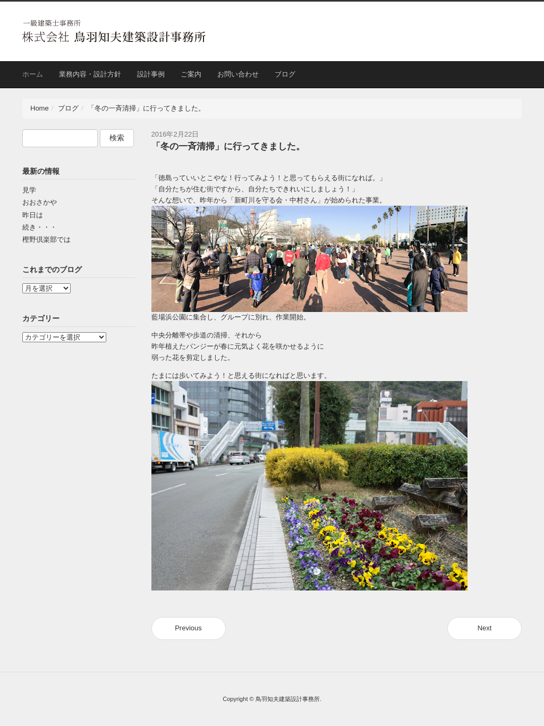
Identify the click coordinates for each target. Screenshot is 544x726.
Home (39, 108)
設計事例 (151, 74)
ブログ (285, 74)
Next (485, 628)
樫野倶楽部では (46, 239)
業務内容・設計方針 (90, 74)
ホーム (32, 74)
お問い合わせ (238, 74)
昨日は (32, 215)
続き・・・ (39, 227)
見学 (29, 190)
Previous (188, 628)
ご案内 (191, 74)
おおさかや (39, 202)
